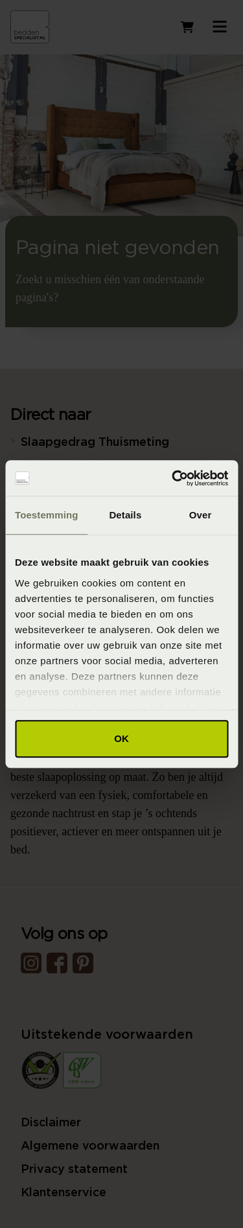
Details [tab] (125, 514)
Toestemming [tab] (46, 514)
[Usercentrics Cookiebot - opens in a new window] (173, 478)
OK (121, 738)
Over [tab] (200, 514)
